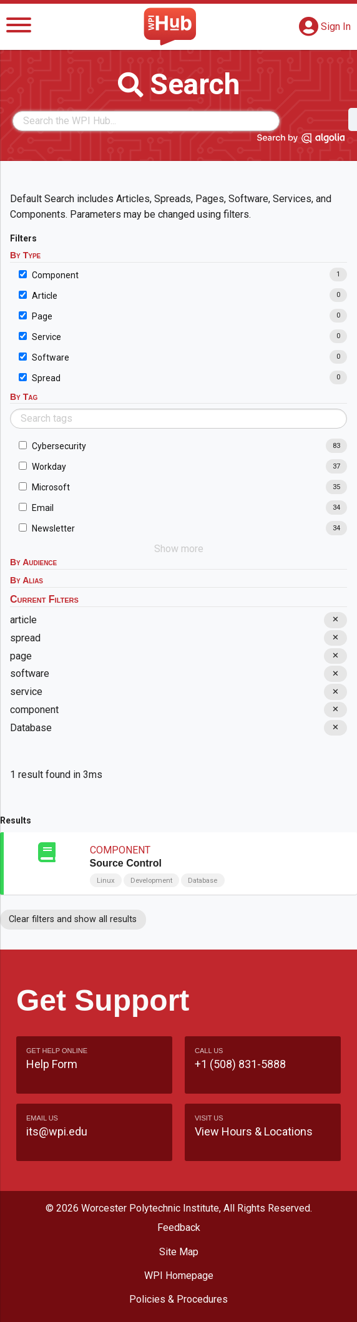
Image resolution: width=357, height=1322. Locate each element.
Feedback (178, 1227)
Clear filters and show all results (73, 919)
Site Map (178, 1252)
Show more (178, 549)
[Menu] (18, 27)
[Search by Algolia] (301, 140)
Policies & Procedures (178, 1299)
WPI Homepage (178, 1275)
